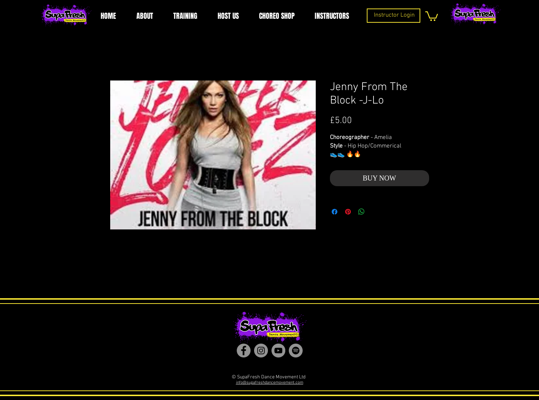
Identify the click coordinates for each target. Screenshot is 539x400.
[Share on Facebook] (334, 211)
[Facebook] (244, 350)
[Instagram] (261, 350)
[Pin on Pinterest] (348, 211)
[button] (431, 15)
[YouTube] (278, 350)
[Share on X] (375, 211)
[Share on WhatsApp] (361, 211)
